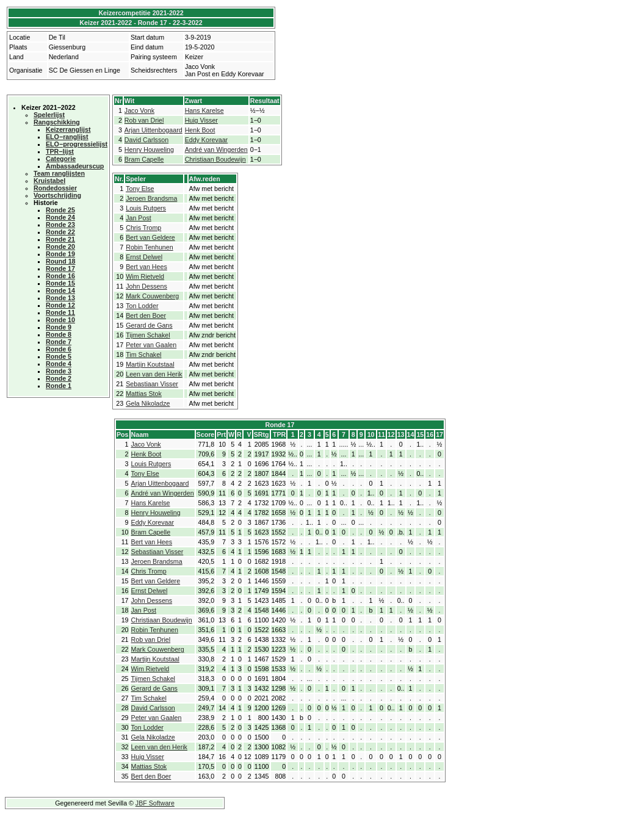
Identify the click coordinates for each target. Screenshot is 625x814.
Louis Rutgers (146, 208)
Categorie (61, 158)
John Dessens (146, 286)
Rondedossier (55, 188)
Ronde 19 (60, 254)
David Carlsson (146, 139)
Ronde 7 (58, 341)
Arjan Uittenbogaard (153, 130)
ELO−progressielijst (76, 144)
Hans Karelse (204, 110)
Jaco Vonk (139, 110)
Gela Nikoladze (148, 403)
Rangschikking (57, 122)
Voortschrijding (57, 195)
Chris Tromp (143, 227)
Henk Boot (200, 130)
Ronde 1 (58, 385)
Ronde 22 (60, 232)
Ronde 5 (58, 356)
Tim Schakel (143, 354)
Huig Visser (201, 120)
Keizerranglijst (68, 129)
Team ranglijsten (59, 173)
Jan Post (138, 218)
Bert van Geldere (150, 237)
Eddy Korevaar (206, 139)
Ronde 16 (60, 275)
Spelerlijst (49, 114)
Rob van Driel (144, 120)
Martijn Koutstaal (150, 364)
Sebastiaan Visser (152, 383)
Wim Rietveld (145, 276)
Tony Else (140, 188)
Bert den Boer (146, 315)
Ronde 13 (60, 297)
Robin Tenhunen (149, 247)
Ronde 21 (60, 239)
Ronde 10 (60, 319)
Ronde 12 (60, 305)
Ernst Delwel (144, 257)
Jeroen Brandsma (151, 198)
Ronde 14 (60, 290)
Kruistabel (49, 180)
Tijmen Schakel (148, 335)
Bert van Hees (146, 266)
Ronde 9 (58, 327)
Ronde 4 (58, 363)
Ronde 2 (58, 378)
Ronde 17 (60, 268)
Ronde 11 (60, 312)
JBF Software (155, 803)
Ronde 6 (58, 349)
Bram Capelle (144, 159)
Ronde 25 (60, 210)
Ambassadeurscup (75, 166)
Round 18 (61, 261)
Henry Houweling (149, 149)
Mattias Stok (144, 393)
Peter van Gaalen (151, 344)
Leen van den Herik (154, 374)
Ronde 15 (60, 283)
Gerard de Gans (149, 325)
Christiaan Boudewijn (215, 159)
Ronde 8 (58, 334)
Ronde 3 (58, 371)
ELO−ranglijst (67, 136)
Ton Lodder (142, 305)
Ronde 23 (60, 224)
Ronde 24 (60, 217)
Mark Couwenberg (152, 296)
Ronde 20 (60, 246)
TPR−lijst (60, 151)
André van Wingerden (216, 149)
